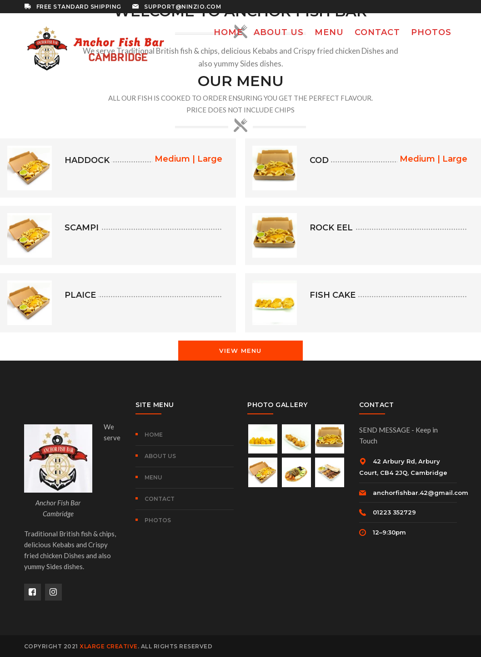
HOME (154, 434)
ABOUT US (160, 456)
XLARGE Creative (109, 646)
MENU (153, 477)
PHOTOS (158, 520)
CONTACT (160, 498)
